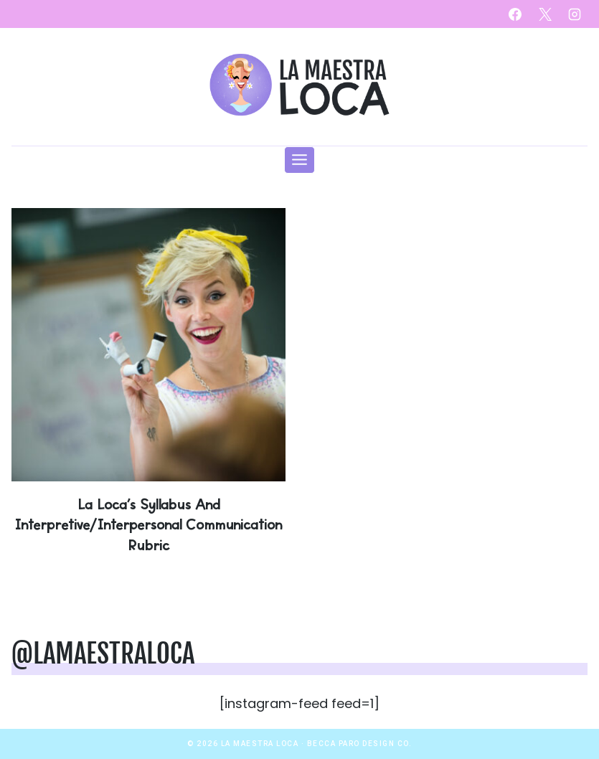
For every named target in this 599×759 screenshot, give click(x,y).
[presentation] (148, 345)
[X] (545, 14)
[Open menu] (300, 160)
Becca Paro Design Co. (359, 744)
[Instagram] (575, 14)
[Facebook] (515, 14)
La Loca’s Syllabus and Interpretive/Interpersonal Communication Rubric (148, 524)
